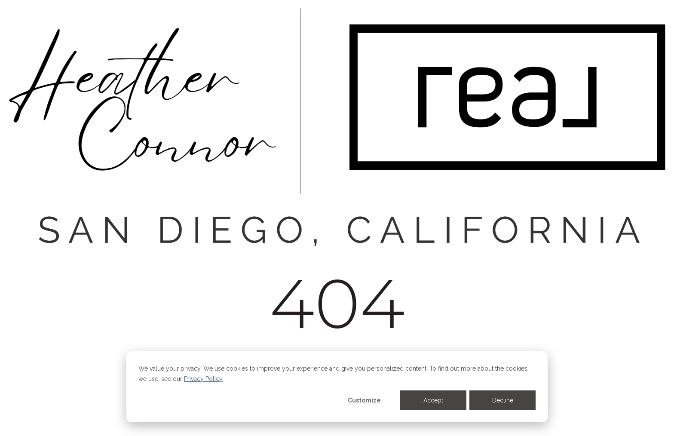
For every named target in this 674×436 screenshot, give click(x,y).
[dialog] (337, 386)
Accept (433, 400)
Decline (502, 400)
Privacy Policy (203, 378)
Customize (364, 400)
